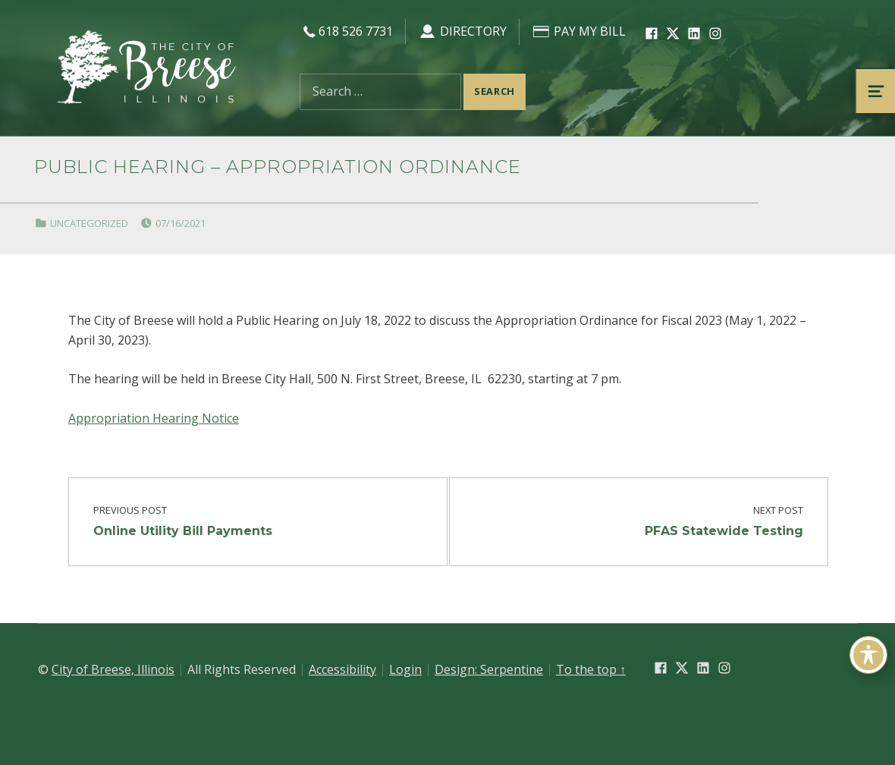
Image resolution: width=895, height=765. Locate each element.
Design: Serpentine (489, 669)
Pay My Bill (579, 31)
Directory (462, 31)
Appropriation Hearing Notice (153, 418)
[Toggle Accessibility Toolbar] (868, 655)
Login (405, 669)
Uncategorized (89, 223)
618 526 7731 (346, 31)
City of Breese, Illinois (113, 669)
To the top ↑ (591, 669)
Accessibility (342, 669)
